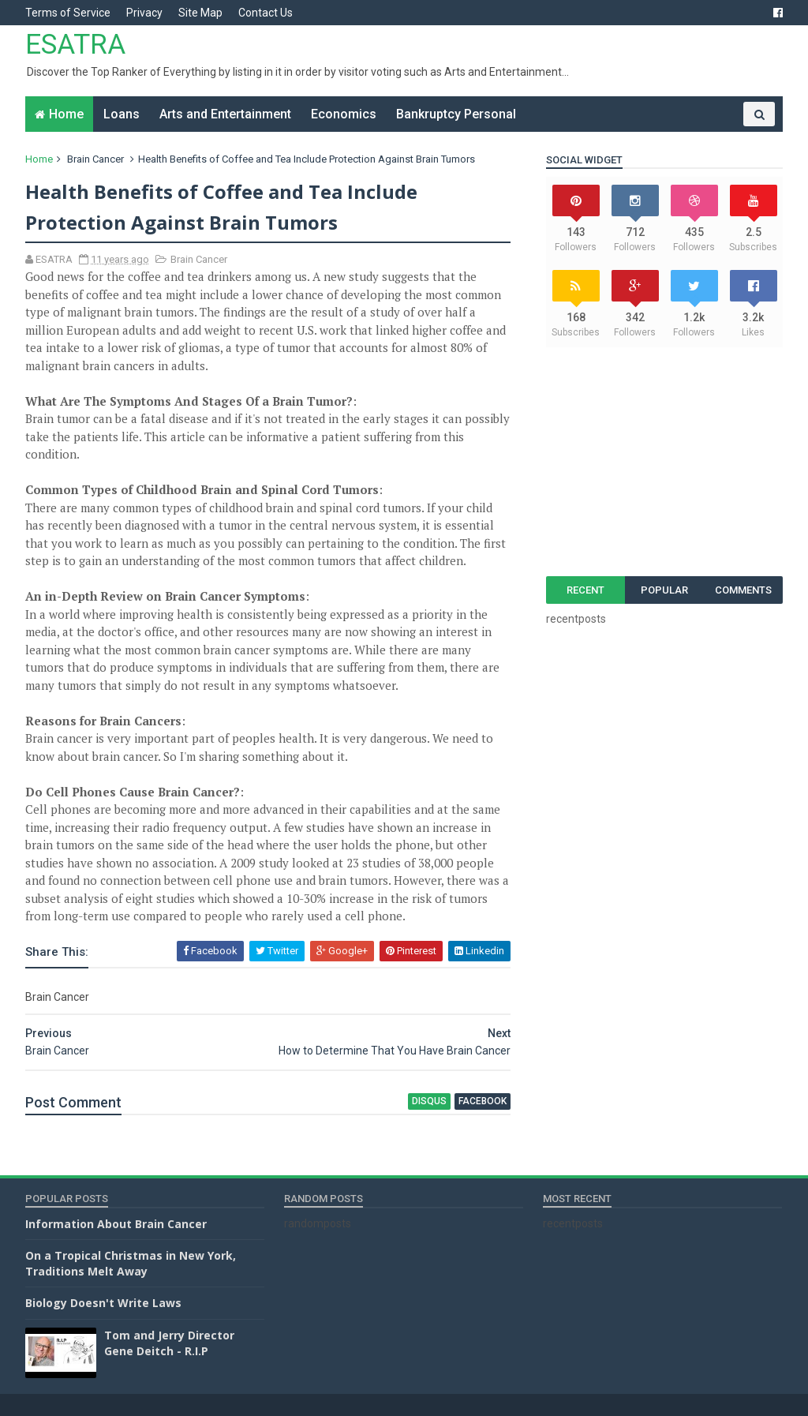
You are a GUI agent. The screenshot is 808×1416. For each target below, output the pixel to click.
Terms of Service (67, 12)
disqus (429, 1101)
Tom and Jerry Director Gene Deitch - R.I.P (169, 1343)
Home (66, 114)
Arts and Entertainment (225, 114)
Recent (585, 590)
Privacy (144, 12)
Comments (743, 590)
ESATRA (75, 44)
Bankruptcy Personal (456, 114)
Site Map (200, 12)
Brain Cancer (95, 159)
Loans (121, 114)
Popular (664, 590)
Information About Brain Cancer (116, 1223)
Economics (343, 114)
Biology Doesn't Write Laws (103, 1302)
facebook (482, 1101)
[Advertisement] (664, 461)
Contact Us (265, 12)
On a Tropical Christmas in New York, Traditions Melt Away (130, 1263)
